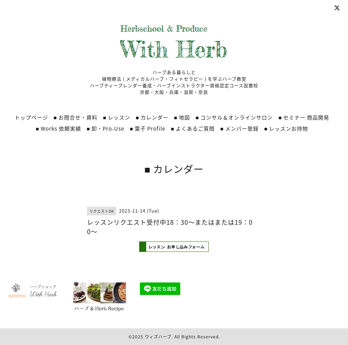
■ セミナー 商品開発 (303, 117)
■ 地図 (182, 117)
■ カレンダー (152, 117)
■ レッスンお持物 (286, 128)
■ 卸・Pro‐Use (105, 128)
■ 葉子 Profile (147, 128)
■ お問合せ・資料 (75, 117)
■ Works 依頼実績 (58, 128)
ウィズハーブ (158, 337)
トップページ (31, 117)
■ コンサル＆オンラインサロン (234, 117)
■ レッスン (116, 117)
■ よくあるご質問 (193, 128)
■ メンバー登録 (239, 128)
